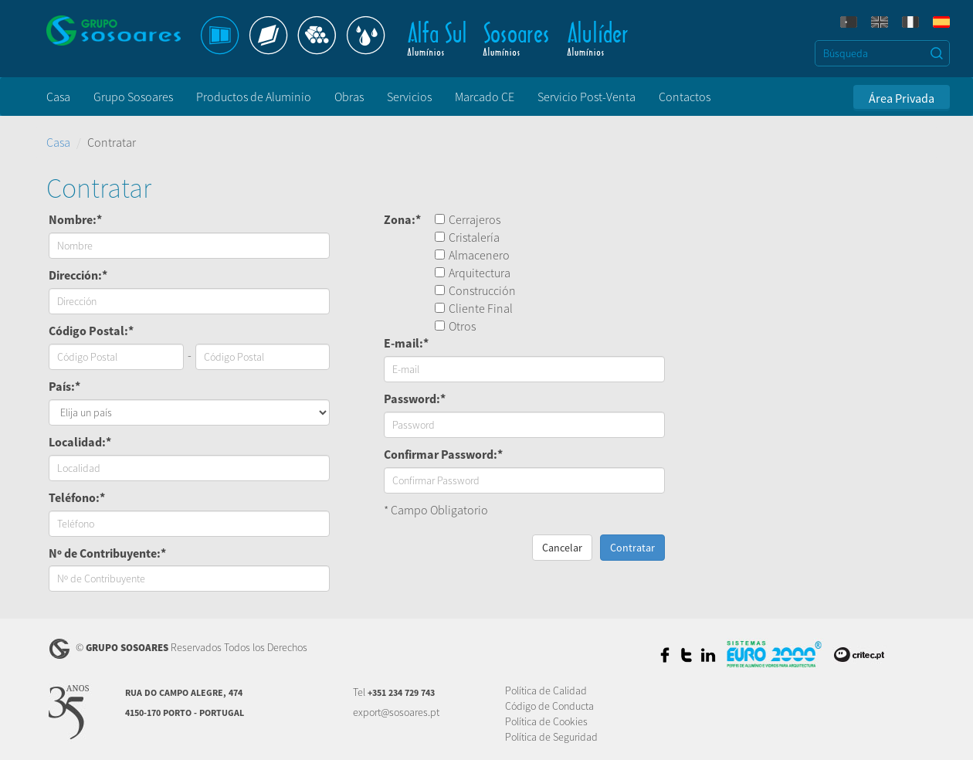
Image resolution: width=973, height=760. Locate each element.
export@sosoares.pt (396, 712)
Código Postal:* (91, 330)
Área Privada (901, 98)
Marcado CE (484, 96)
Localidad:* (80, 442)
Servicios (409, 96)
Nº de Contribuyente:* (107, 553)
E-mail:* (406, 343)
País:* (64, 386)
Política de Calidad (546, 690)
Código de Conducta (549, 706)
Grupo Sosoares (133, 96)
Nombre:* (75, 219)
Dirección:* (78, 275)
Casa (58, 96)
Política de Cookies (546, 721)
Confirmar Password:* (443, 454)
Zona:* (402, 219)
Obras (349, 96)
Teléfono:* (77, 497)
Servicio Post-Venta (586, 96)
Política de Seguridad (551, 737)
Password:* (415, 398)
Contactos (684, 96)
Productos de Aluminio (253, 96)
